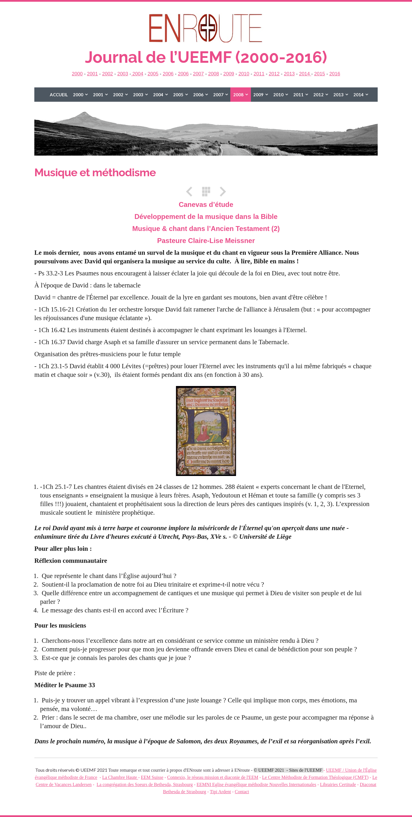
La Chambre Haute (120, 777)
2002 (107, 74)
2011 (258, 74)
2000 (77, 74)
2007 (198, 74)
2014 (305, 74)
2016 (334, 74)
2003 (122, 74)
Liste (206, 192)
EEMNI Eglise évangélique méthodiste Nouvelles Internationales (256, 784)
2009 (228, 74)
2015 (319, 74)
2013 (289, 74)
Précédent (191, 192)
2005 (153, 74)
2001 (92, 74)
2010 (243, 74)
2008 (213, 74)
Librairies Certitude (338, 784)
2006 (168, 74)
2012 (274, 74)
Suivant (221, 192)
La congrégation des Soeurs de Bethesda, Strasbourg (145, 784)
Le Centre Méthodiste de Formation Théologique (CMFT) (315, 777)
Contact (242, 791)
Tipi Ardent (220, 791)
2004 (137, 74)
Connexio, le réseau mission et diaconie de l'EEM (212, 777)
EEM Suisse (152, 777)
